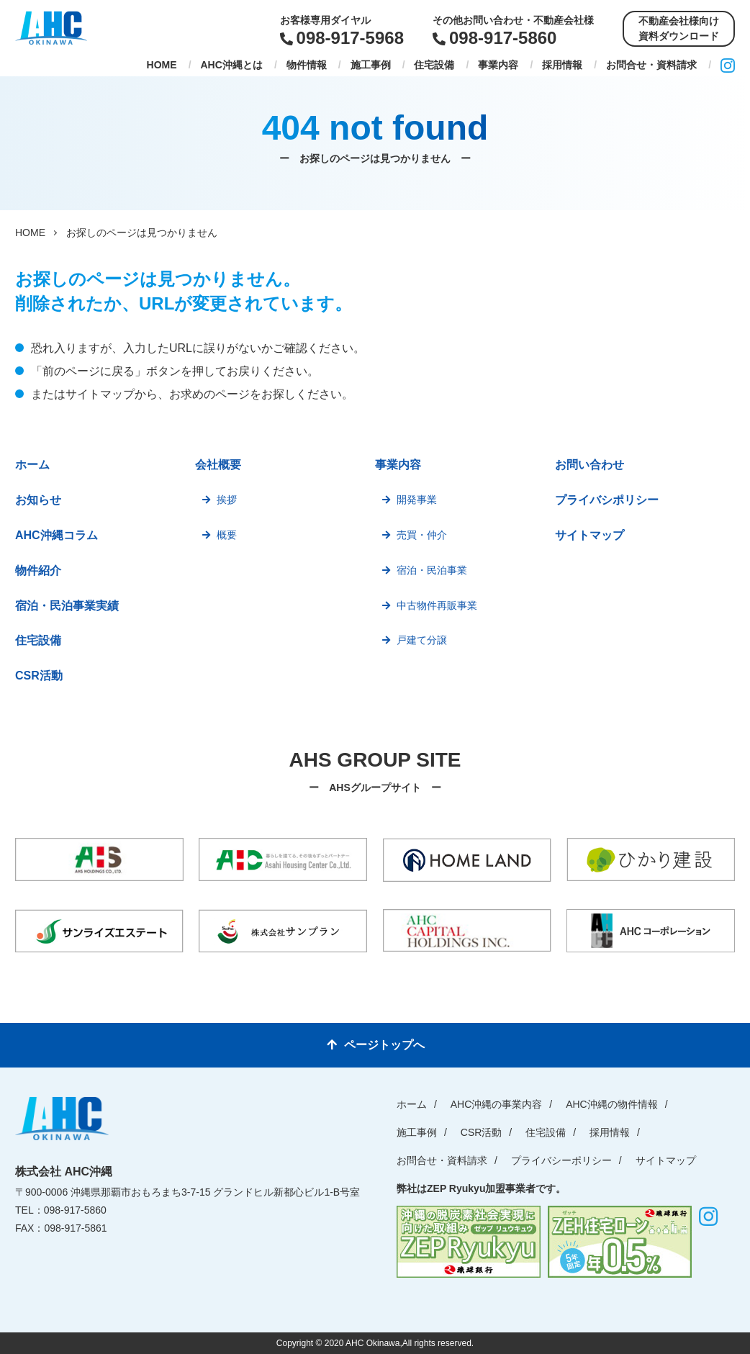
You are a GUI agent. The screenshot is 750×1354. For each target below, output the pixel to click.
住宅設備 (434, 65)
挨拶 (227, 499)
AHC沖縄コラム (56, 535)
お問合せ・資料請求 (651, 65)
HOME (162, 65)
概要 (227, 535)
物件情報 (306, 65)
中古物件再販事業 (437, 605)
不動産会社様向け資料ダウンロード (678, 28)
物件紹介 (38, 570)
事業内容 (498, 65)
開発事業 (417, 499)
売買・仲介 (422, 535)
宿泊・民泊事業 (432, 570)
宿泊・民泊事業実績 (67, 606)
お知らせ (38, 500)
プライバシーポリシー (561, 1160)
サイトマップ (589, 535)
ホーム (32, 465)
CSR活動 (39, 675)
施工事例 (371, 65)
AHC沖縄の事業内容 (497, 1104)
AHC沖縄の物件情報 (612, 1104)
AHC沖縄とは (231, 65)
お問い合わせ (589, 465)
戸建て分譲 (422, 640)
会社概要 (218, 465)
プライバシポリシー (607, 500)
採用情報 (562, 65)
